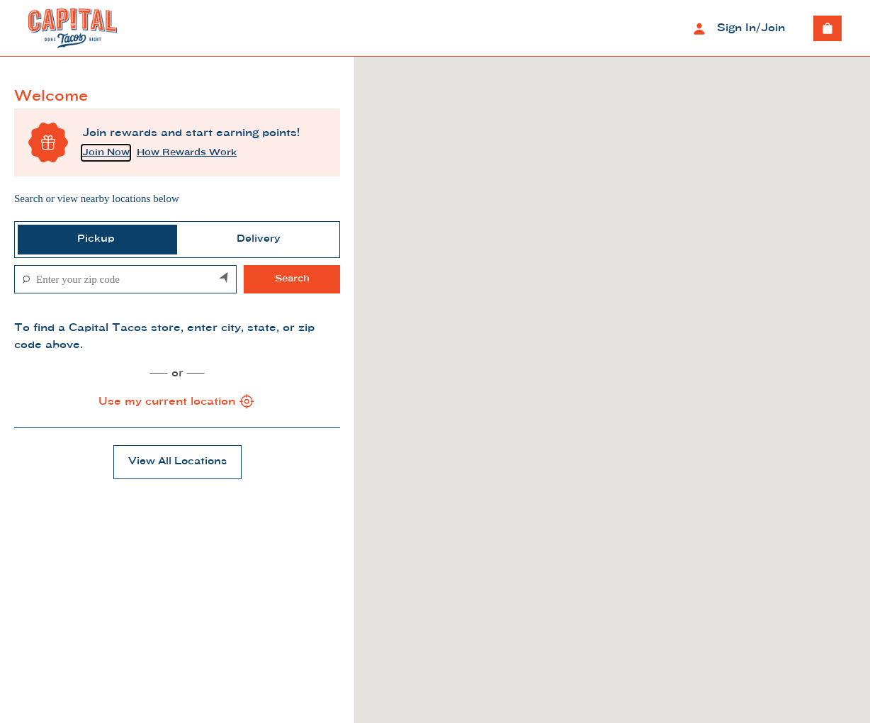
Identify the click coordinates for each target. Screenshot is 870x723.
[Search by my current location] (224, 279)
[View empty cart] (827, 28)
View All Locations (177, 461)
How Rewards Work (187, 152)
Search (292, 279)
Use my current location (177, 401)
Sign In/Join (737, 28)
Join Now (106, 152)
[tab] (96, 239)
